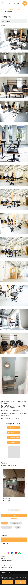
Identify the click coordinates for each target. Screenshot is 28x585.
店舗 (18, 527)
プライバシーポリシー (15, 577)
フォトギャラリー (6, 539)
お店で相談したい (14, 442)
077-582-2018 (15, 563)
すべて (5, 523)
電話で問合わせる (14, 437)
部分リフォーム (16, 523)
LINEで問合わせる (14, 432)
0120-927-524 (7, 563)
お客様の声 (5, 544)
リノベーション (7, 527)
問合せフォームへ (14, 428)
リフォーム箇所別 (14, 518)
